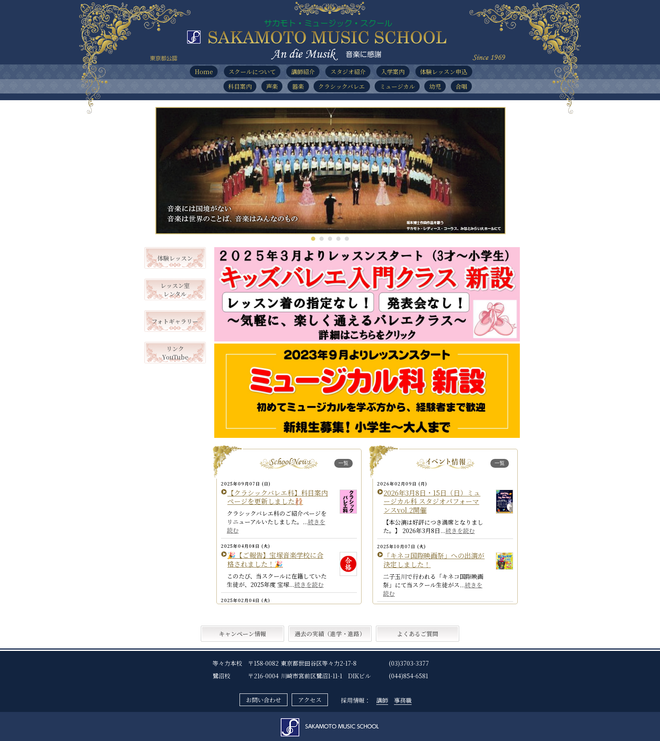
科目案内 (240, 86)
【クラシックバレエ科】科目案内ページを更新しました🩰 (277, 497)
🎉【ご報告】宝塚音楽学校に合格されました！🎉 (275, 559)
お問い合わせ (263, 700)
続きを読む (309, 584)
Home (204, 71)
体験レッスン (175, 258)
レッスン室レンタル (175, 289)
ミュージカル (397, 86)
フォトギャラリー (175, 321)
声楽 (272, 86)
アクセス (310, 700)
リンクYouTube (175, 352)
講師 (382, 700)
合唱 (461, 86)
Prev (166, 171)
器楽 (298, 86)
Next (494, 171)
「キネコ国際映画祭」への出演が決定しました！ (433, 560)
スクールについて (252, 71)
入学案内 (393, 71)
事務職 (403, 700)
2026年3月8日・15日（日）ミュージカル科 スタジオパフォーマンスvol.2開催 (431, 501)
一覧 (343, 463)
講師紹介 (303, 71)
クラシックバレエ (341, 86)
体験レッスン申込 (443, 71)
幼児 (435, 86)
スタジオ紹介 (348, 71)
